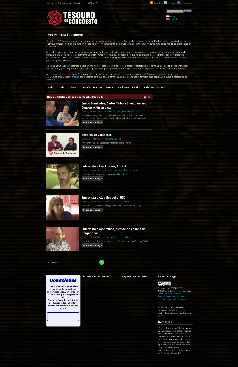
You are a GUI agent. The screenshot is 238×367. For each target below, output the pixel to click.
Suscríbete (158, 3)
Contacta (74, 76)
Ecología (71, 87)
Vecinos (161, 87)
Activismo (149, 87)
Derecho (109, 87)
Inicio (50, 3)
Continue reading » (92, 122)
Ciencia (60, 87)
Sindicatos (123, 87)
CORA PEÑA (177, 291)
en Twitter (172, 3)
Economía (85, 87)
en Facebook (187, 3)
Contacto (79, 3)
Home (50, 96)
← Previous (52, 262)
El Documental (63, 3)
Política (136, 87)
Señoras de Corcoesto (97, 135)
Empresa (97, 87)
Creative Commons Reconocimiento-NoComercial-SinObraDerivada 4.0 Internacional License (173, 297)
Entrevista (133, 170)
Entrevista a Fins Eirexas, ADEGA (104, 166)
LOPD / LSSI (93, 3)
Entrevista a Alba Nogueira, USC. (104, 197)
